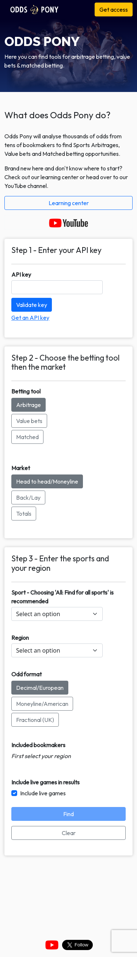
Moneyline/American (42, 703)
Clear (69, 833)
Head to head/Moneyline (47, 481)
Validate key (31, 304)
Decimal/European (40, 687)
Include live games (43, 793)
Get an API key (30, 317)
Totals (23, 513)
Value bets (29, 420)
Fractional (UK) (35, 719)
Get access (113, 9)
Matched (27, 437)
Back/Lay (28, 497)
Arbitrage (28, 404)
